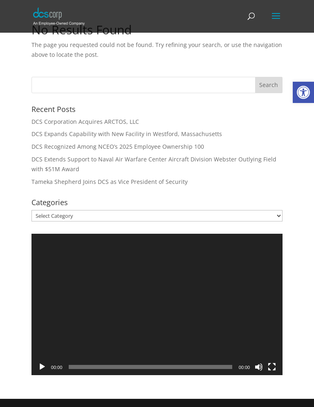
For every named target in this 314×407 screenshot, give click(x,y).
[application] (157, 304)
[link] (303, 92)
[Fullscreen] (272, 367)
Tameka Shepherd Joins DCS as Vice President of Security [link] (109, 182)
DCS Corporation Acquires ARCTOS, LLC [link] (85, 121)
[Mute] (259, 367)
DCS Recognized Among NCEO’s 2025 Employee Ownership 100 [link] (117, 146)
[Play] (42, 367)
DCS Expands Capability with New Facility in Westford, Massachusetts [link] (126, 134)
